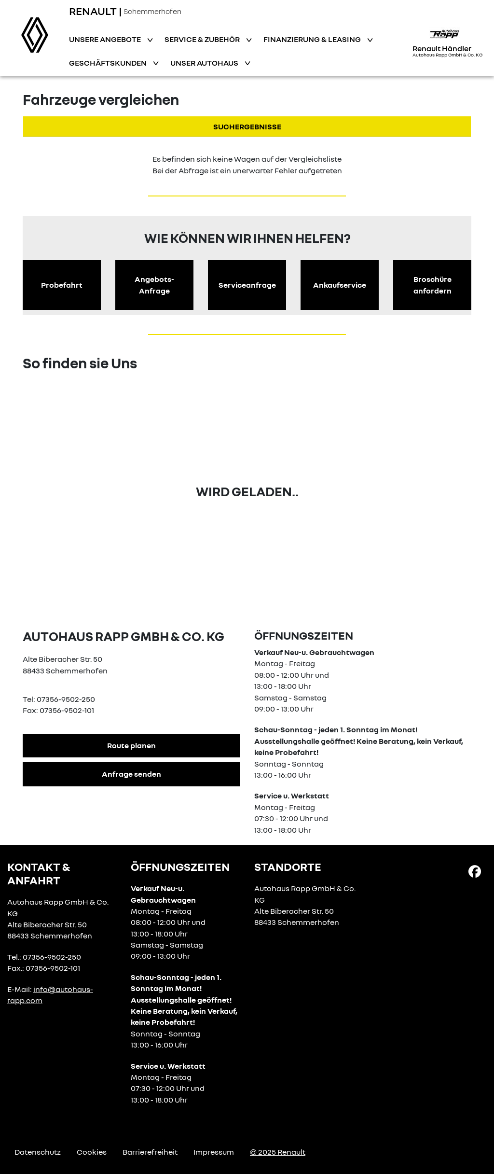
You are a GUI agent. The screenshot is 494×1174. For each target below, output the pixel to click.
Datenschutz (37, 1152)
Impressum (213, 1152)
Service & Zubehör (203, 39)
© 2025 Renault (277, 1152)
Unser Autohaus (205, 63)
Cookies (92, 1152)
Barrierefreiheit (150, 1152)
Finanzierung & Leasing (312, 39)
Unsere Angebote (105, 39)
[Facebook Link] (475, 871)
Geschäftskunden (108, 63)
